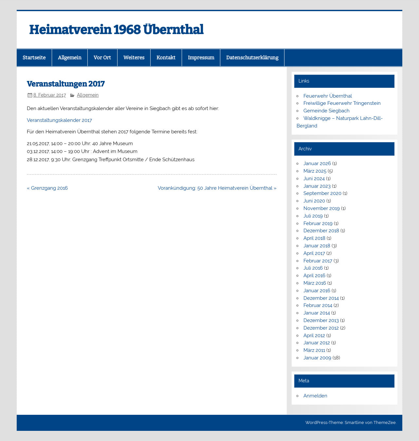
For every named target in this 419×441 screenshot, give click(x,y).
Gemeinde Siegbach (326, 111)
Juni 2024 (314, 179)
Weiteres (133, 58)
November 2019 (321, 208)
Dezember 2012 (321, 328)
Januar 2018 (316, 246)
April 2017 (314, 253)
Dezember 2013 (321, 320)
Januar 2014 (316, 313)
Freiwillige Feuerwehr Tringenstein (342, 103)
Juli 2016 (313, 268)
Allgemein (70, 58)
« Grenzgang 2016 (47, 188)
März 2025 (314, 171)
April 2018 (314, 238)
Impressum (201, 58)
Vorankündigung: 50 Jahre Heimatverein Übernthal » (217, 188)
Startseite (34, 58)
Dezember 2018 (321, 231)
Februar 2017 (317, 261)
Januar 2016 (316, 291)
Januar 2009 (317, 358)
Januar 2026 (317, 163)
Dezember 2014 (321, 298)
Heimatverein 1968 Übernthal (116, 29)
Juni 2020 (314, 201)
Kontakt (165, 58)
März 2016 (314, 283)
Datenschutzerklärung (252, 58)
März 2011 (314, 350)
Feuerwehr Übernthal (327, 96)
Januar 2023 (317, 186)
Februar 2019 (318, 223)
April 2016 (314, 275)
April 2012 (314, 335)
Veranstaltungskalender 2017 (59, 120)
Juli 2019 (313, 216)
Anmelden (315, 396)
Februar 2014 (317, 305)
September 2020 (322, 193)
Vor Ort (102, 58)
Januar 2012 (316, 343)
